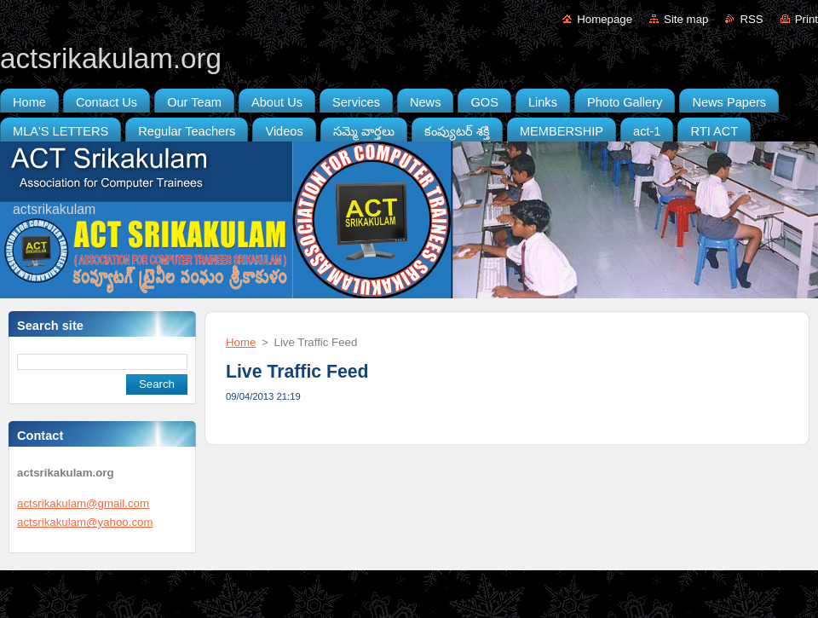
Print (806, 19)
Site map (686, 19)
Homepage (604, 19)
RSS (751, 19)
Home (241, 342)
